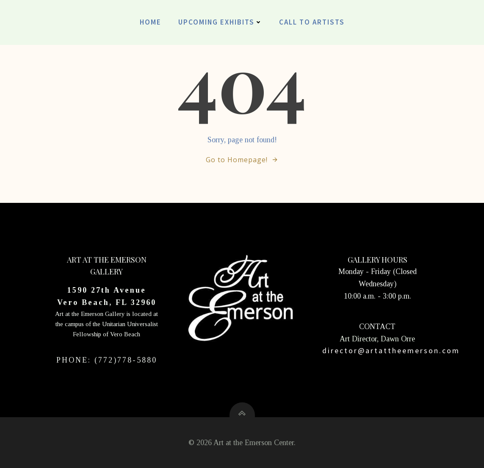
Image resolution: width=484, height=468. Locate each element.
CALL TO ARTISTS (312, 22)
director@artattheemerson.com (391, 350)
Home (150, 22)
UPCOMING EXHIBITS (220, 22)
